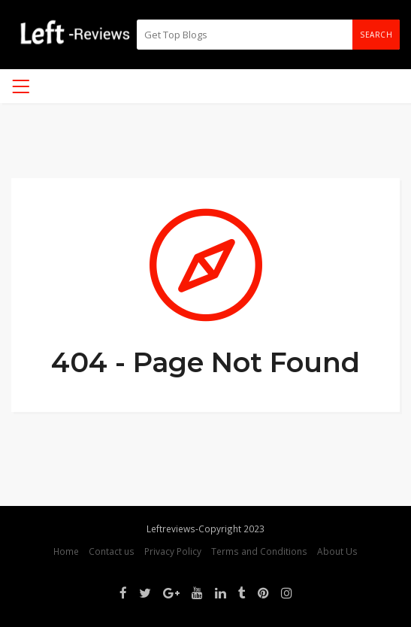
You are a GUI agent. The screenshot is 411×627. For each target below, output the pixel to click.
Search (376, 34)
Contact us (111, 551)
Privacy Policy (172, 551)
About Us (337, 551)
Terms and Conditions (259, 551)
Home (66, 551)
